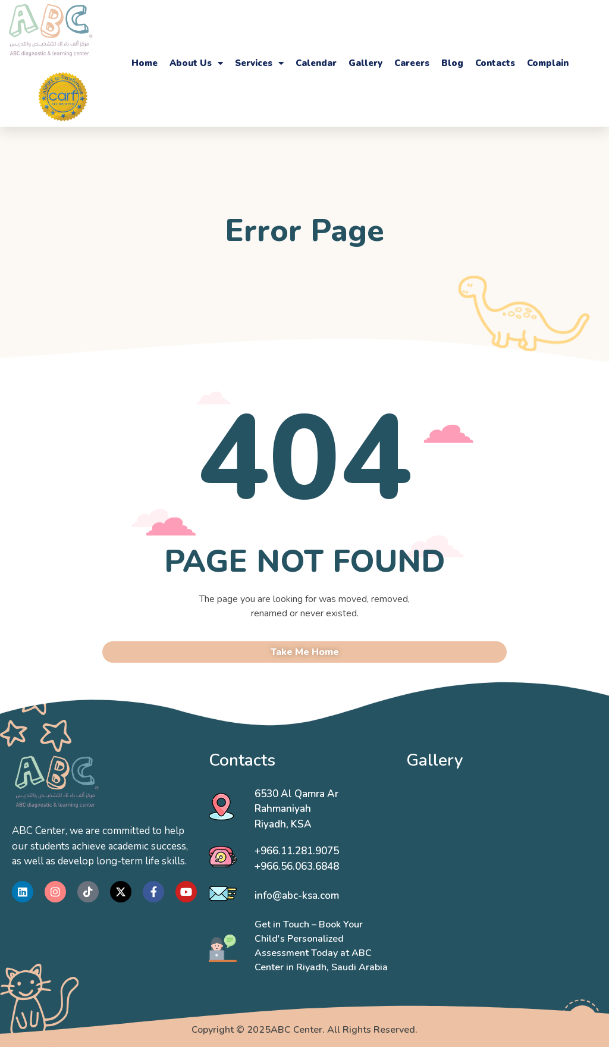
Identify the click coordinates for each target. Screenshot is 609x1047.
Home (144, 63)
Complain (548, 63)
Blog (452, 63)
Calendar (316, 63)
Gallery (365, 63)
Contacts (495, 63)
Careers (411, 63)
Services (259, 63)
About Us (196, 63)
